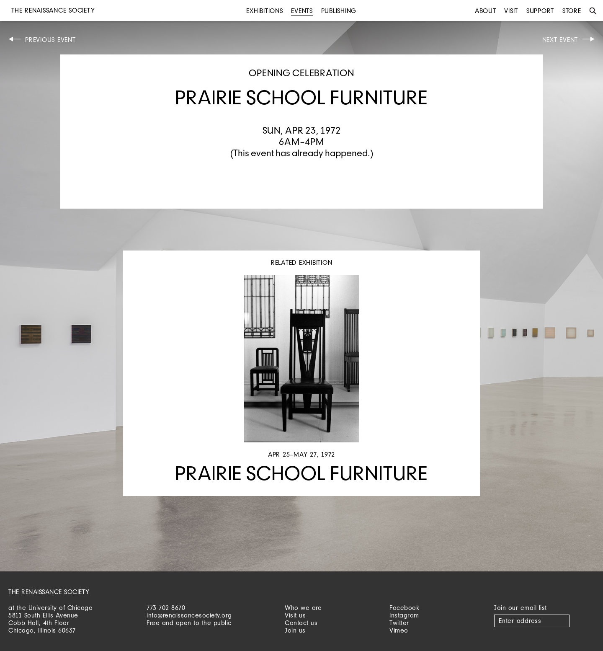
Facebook (404, 608)
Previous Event (50, 40)
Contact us (301, 623)
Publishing (339, 11)
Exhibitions (264, 11)
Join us (295, 630)
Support (540, 11)
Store (571, 11)
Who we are (303, 608)
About (485, 11)
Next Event (560, 40)
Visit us (295, 615)
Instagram (404, 615)
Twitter (399, 623)
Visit (511, 11)
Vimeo (398, 630)
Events (302, 11)
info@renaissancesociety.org (189, 615)
